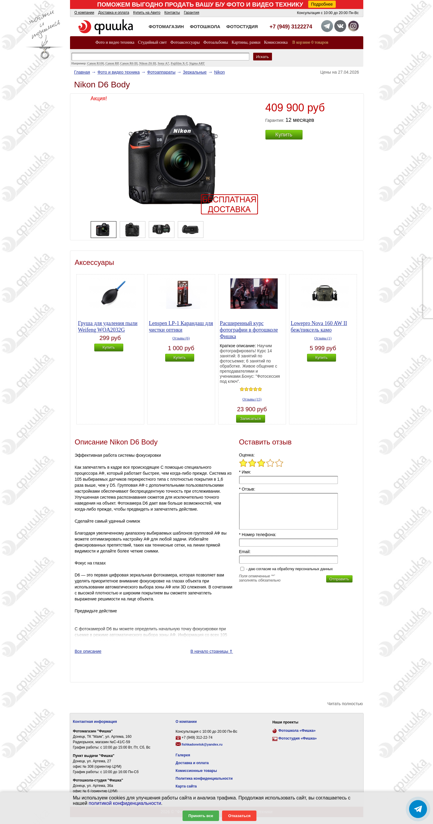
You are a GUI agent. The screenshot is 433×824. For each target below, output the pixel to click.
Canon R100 (95, 63)
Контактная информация (95, 722)
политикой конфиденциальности (125, 803)
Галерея (183, 755)
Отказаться (239, 816)
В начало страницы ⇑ (211, 651)
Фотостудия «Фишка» (297, 738)
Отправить (339, 579)
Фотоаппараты (161, 72)
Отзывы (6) (181, 338)
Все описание (88, 651)
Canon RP (111, 63)
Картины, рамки (246, 42)
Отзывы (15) (252, 399)
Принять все (201, 816)
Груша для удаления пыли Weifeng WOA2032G (108, 326)
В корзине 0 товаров (310, 42)
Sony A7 (163, 63)
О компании (84, 12)
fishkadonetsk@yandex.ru (202, 744)
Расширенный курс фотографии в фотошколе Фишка (249, 329)
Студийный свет (152, 42)
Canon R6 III (129, 63)
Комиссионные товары (196, 771)
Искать (262, 56)
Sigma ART (197, 63)
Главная (82, 72)
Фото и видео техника (114, 42)
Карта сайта (186, 786)
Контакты (172, 12)
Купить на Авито (146, 12)
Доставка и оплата (113, 12)
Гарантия (191, 12)
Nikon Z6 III (147, 63)
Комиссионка (276, 42)
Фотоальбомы (215, 42)
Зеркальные (194, 72)
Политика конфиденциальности (204, 778)
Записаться (250, 418)
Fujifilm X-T (179, 63)
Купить (283, 135)
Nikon (219, 72)
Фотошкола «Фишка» (296, 731)
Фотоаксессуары (185, 42)
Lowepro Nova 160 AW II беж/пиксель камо (319, 326)
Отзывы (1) (323, 338)
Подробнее (322, 4)
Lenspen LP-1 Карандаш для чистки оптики (181, 326)
